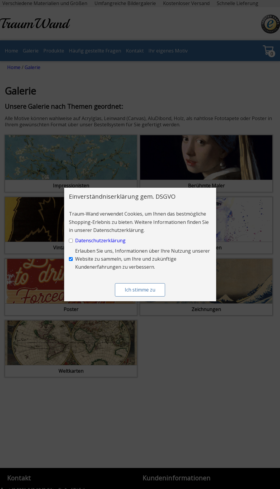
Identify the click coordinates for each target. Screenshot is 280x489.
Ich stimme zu (140, 289)
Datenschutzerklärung (100, 240)
